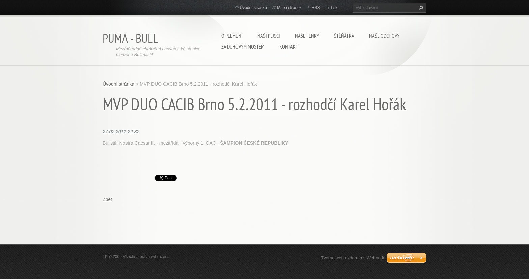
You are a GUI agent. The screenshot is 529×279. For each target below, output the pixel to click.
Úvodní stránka (253, 7)
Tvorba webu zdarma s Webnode (353, 257)
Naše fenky (307, 35)
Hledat (420, 8)
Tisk (333, 7)
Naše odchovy (384, 35)
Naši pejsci (268, 35)
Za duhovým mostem (242, 46)
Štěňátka (344, 35)
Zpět (107, 199)
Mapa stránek (289, 7)
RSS (316, 7)
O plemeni (232, 35)
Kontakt (288, 46)
